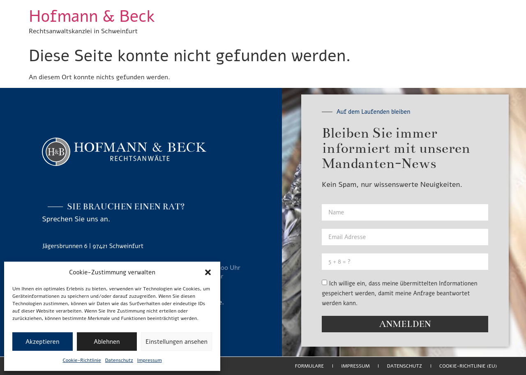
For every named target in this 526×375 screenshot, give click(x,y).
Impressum (149, 360)
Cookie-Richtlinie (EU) (468, 366)
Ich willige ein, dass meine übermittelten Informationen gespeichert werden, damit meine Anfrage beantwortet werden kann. (399, 293)
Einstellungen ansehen (176, 342)
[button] (208, 272)
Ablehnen (107, 342)
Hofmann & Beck (92, 16)
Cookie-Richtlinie (81, 360)
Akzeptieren (42, 342)
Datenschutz (119, 360)
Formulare (309, 366)
